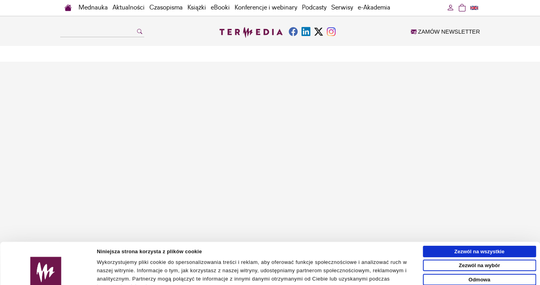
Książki (196, 7)
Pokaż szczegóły (367, 276)
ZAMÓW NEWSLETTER (445, 31)
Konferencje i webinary (266, 7)
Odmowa (479, 241)
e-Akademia (374, 7)
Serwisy (342, 7)
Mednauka (93, 7)
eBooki (220, 7)
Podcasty (314, 7)
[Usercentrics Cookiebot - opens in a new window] (45, 276)
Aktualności (129, 7)
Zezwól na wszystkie (479, 213)
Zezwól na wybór (479, 227)
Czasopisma (166, 7)
